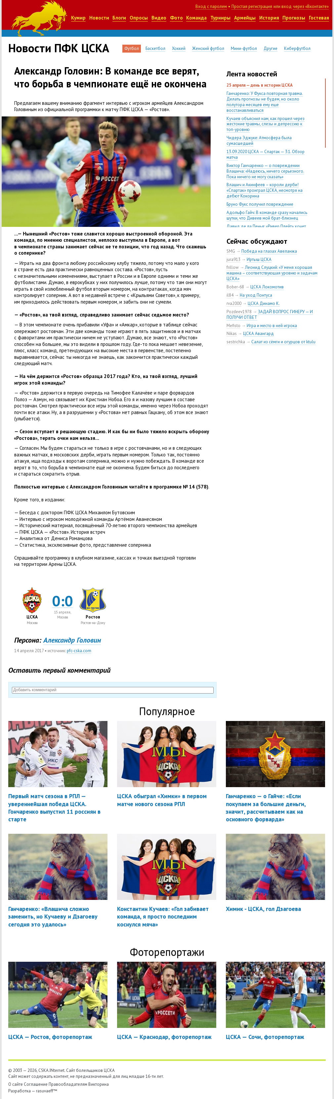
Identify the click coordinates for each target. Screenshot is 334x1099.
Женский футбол (208, 48)
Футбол (131, 48)
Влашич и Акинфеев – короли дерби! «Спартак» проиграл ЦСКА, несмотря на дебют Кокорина (265, 190)
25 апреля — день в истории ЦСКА (260, 85)
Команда (196, 18)
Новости (99, 18)
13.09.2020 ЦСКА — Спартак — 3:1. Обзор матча (266, 154)
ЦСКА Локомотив (267, 287)
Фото (176, 18)
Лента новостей (252, 73)
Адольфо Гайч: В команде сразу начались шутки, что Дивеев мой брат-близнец (267, 215)
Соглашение (36, 1084)
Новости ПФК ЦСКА (58, 48)
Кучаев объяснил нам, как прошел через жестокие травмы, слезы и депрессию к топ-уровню (266, 124)
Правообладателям (68, 1084)
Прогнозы (293, 18)
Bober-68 (235, 287)
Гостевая (319, 18)
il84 (230, 295)
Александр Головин (72, 640)
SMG (231, 251)
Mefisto (233, 325)
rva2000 (234, 303)
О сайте (15, 1084)
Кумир (78, 18)
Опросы (139, 18)
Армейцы (245, 18)
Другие (270, 48)
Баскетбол (155, 48)
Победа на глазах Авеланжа (269, 251)
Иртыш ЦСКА (259, 259)
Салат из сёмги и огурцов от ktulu (283, 342)
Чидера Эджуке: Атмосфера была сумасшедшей (259, 140)
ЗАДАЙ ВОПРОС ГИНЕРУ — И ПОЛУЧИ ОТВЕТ (270, 314)
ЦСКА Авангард (258, 333)
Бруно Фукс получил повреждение (260, 204)
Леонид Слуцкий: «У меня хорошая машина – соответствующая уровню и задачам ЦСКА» (272, 273)
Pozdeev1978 (239, 312)
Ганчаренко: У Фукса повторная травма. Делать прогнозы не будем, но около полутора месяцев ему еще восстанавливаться (265, 102)
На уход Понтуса (256, 295)
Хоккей (179, 48)
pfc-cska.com (79, 651)
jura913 (233, 259)
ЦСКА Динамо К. (264, 303)
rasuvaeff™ (46, 1091)
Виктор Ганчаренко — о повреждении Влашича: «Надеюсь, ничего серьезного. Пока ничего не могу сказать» (265, 171)
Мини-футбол (244, 48)
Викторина (98, 1084)
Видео (158, 18)
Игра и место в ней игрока (272, 325)
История (269, 18)
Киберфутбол (297, 48)
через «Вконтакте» (311, 6)
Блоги (119, 18)
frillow (233, 267)
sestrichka (236, 342)
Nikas (232, 333)
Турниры (220, 18)
